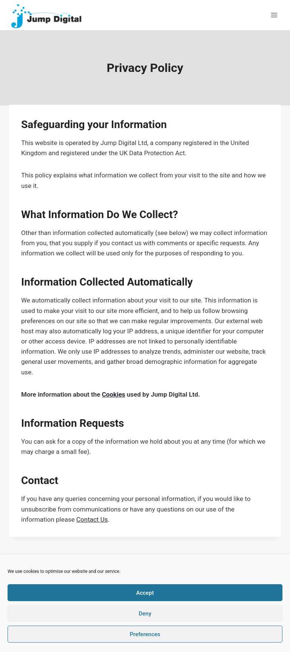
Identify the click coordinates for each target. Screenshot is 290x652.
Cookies (113, 394)
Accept (145, 592)
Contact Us (92, 519)
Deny (145, 613)
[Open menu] (274, 15)
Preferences (145, 634)
